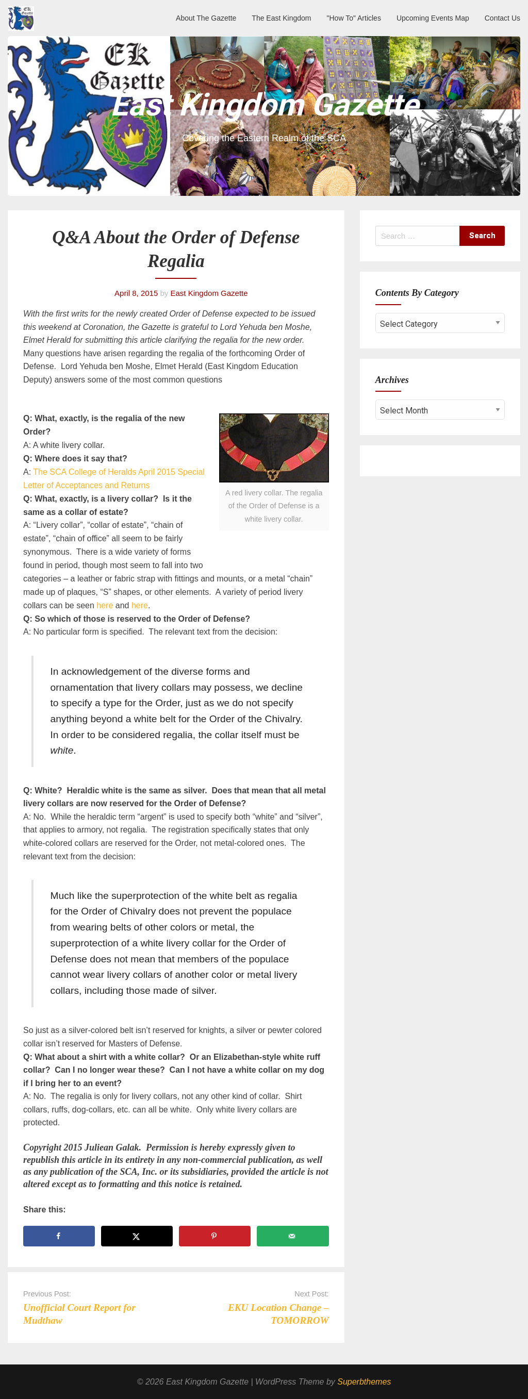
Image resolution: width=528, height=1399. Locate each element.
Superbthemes (364, 1381)
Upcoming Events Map (433, 18)
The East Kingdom (281, 18)
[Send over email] (292, 1236)
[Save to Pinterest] (215, 1236)
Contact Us (502, 18)
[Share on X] (137, 1236)
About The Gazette (206, 18)
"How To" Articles (354, 18)
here (104, 605)
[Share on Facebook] (59, 1236)
